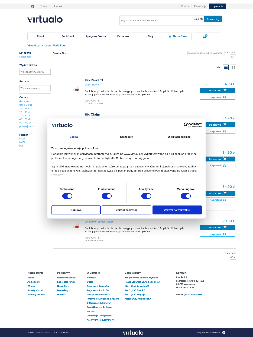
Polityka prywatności (98, 294)
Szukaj (213, 19)
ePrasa (31, 286)
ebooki (31, 277)
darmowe (123, 36)
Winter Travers (92, 84)
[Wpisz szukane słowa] (153, 20)
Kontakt (58, 6)
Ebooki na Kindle (66, 282)
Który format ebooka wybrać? (141, 277)
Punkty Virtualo (35, 290)
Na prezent (218, 97)
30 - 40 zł (24, 115)
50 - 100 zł (25, 122)
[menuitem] (41, 36)
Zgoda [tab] (74, 136)
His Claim (92, 114)
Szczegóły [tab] (126, 136)
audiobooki (25, 56)
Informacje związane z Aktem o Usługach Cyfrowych (103, 300)
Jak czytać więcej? (135, 294)
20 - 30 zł (24, 112)
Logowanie (217, 6)
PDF (21, 145)
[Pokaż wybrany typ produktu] (198, 19)
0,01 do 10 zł (25, 104)
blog (150, 36)
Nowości (61, 294)
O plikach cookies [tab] (179, 136)
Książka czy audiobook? (138, 298)
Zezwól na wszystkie (177, 209)
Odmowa (76, 209)
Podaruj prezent (36, 294)
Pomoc (44, 6)
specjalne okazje (95, 36)
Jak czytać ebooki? (135, 290)
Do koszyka (217, 90)
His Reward (94, 80)
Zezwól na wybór (126, 209)
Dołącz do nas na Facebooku (211, 332)
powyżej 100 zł (26, 126)
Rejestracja (200, 6)
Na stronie (230, 52)
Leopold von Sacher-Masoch (99, 221)
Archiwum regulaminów (101, 320)
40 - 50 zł (24, 119)
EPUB (22, 138)
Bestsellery (63, 290)
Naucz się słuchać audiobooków (142, 282)
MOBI (22, 142)
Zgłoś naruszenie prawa (99, 307)
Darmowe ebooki (66, 277)
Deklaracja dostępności (99, 315)
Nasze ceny (177, 36)
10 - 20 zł (24, 108)
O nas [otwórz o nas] (90, 282)
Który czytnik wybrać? (137, 286)
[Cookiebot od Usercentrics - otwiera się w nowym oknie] (186, 125)
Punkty (185, 6)
